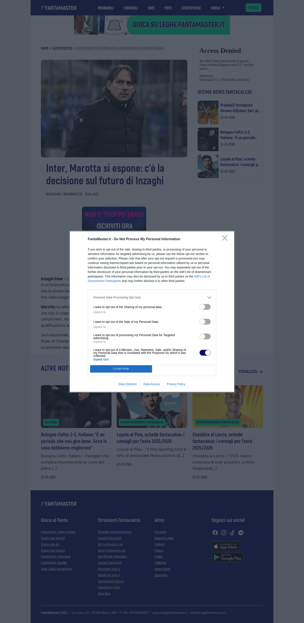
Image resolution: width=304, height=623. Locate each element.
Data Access (151, 384)
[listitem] (152, 297)
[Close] (226, 239)
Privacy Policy (176, 384)
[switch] (205, 307)
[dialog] (152, 311)
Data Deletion (128, 384)
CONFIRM (121, 368)
